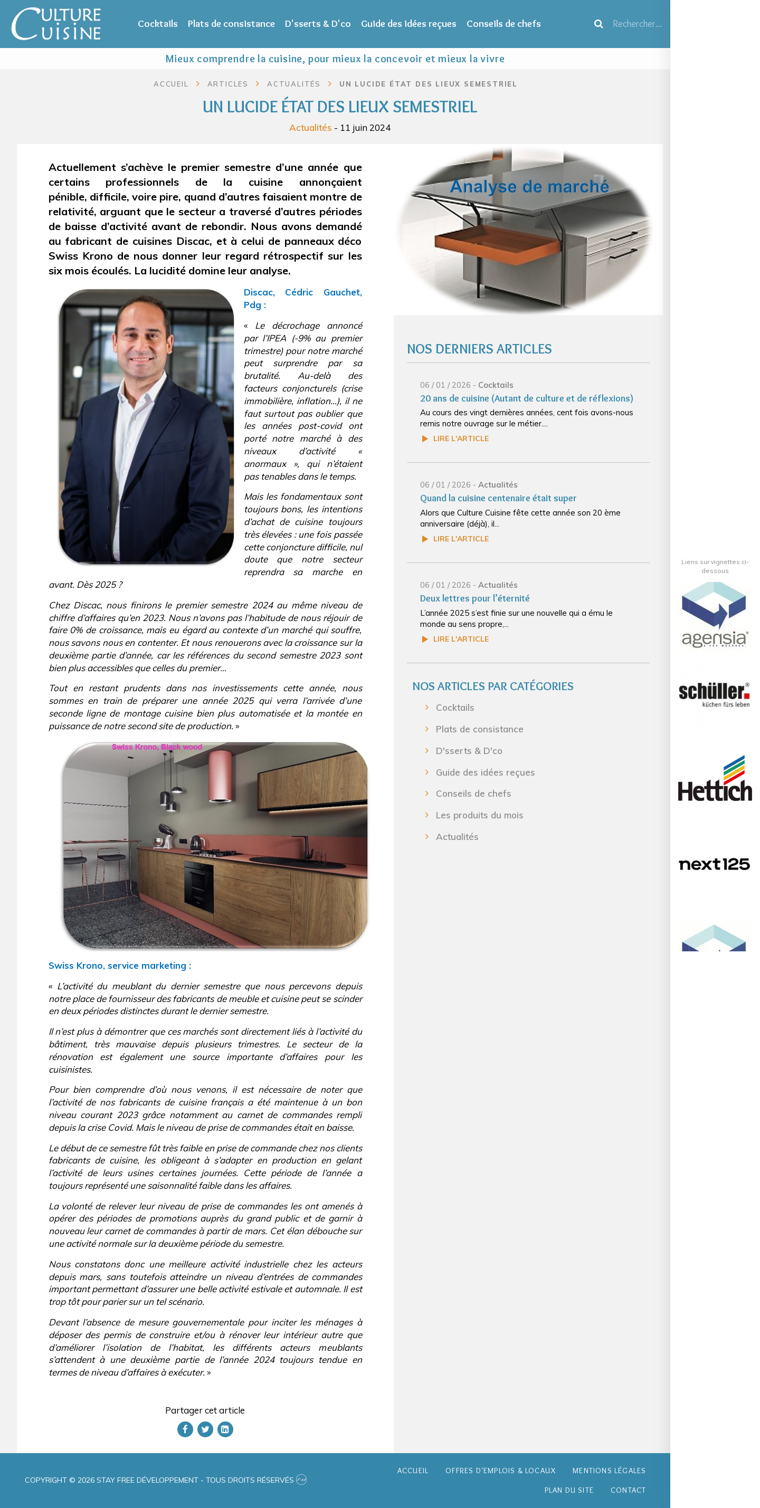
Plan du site (569, 1490)
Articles (228, 84)
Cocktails (158, 23)
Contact (628, 1490)
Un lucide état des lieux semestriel (428, 84)
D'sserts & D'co (318, 23)
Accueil (171, 84)
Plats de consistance (231, 23)
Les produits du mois (480, 814)
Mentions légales (609, 1470)
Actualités (310, 126)
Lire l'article (461, 438)
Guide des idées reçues (409, 23)
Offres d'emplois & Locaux (500, 1470)
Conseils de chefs (504, 23)
